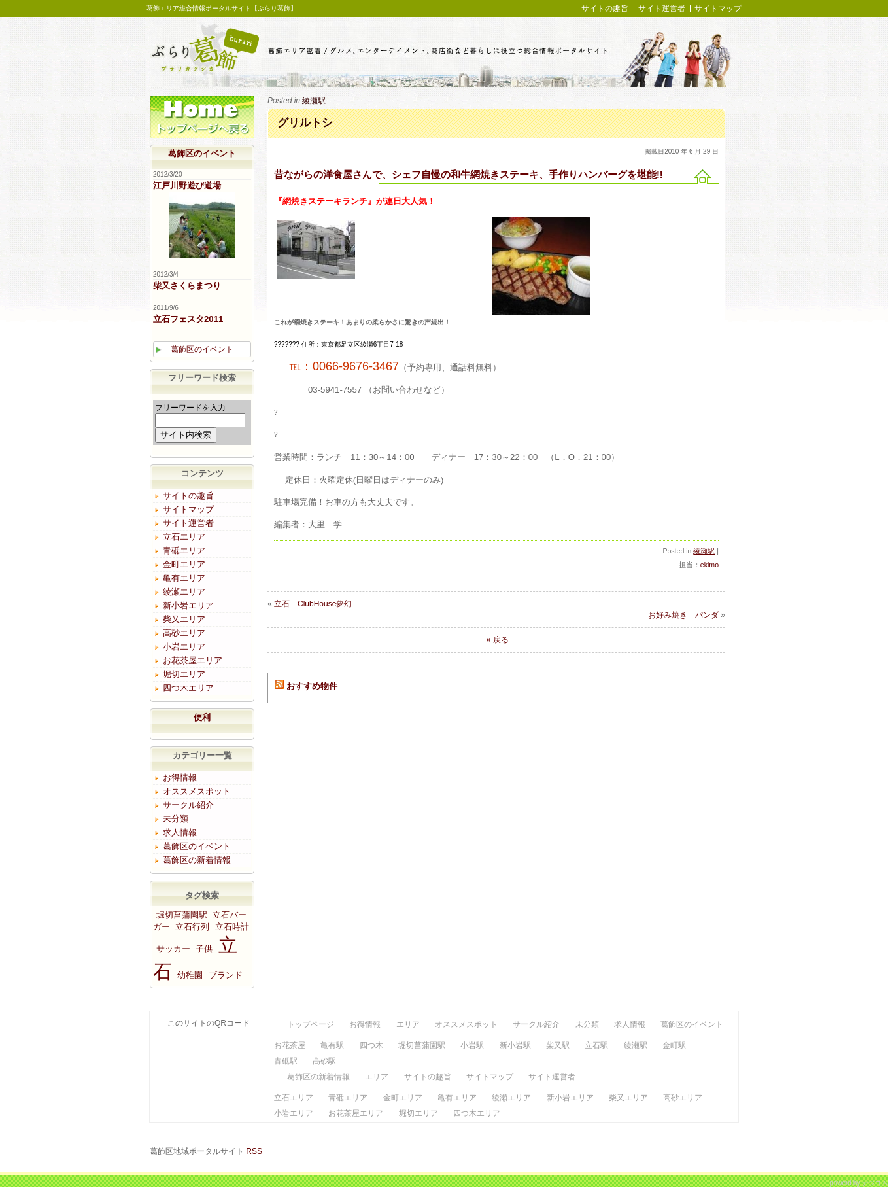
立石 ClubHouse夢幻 (313, 603)
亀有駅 (332, 1045)
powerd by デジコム (859, 1182)
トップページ (202, 120)
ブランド (226, 975)
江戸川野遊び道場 (187, 185)
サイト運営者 (661, 8)
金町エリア (184, 564)
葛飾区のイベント (202, 153)
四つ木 (371, 1045)
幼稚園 (190, 975)
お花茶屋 (289, 1045)
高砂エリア (184, 633)
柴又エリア (184, 619)
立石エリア (184, 537)
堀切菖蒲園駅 (181, 915)
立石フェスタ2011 (188, 319)
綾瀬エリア (184, 592)
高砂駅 (324, 1061)
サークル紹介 (188, 805)
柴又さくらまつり (187, 285)
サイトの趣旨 (604, 8)
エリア (408, 1024)
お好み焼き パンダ (683, 615)
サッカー (173, 949)
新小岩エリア (188, 605)
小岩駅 (472, 1045)
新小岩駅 (515, 1045)
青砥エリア (184, 550)
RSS (254, 1151)
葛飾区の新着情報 (197, 860)
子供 (204, 949)
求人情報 (180, 832)
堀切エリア (184, 674)
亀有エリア (184, 578)
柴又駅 (558, 1045)
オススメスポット (197, 791)
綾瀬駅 (314, 100)
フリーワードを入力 (190, 407)
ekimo (709, 564)
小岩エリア (184, 647)
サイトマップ (718, 8)
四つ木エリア (188, 688)
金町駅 (674, 1045)
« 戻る (496, 639)
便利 (202, 717)
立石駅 (596, 1045)
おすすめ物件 (311, 686)
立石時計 (232, 927)
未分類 (175, 819)
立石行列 (192, 927)
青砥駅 (286, 1061)
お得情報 (180, 777)
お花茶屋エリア (192, 660)
